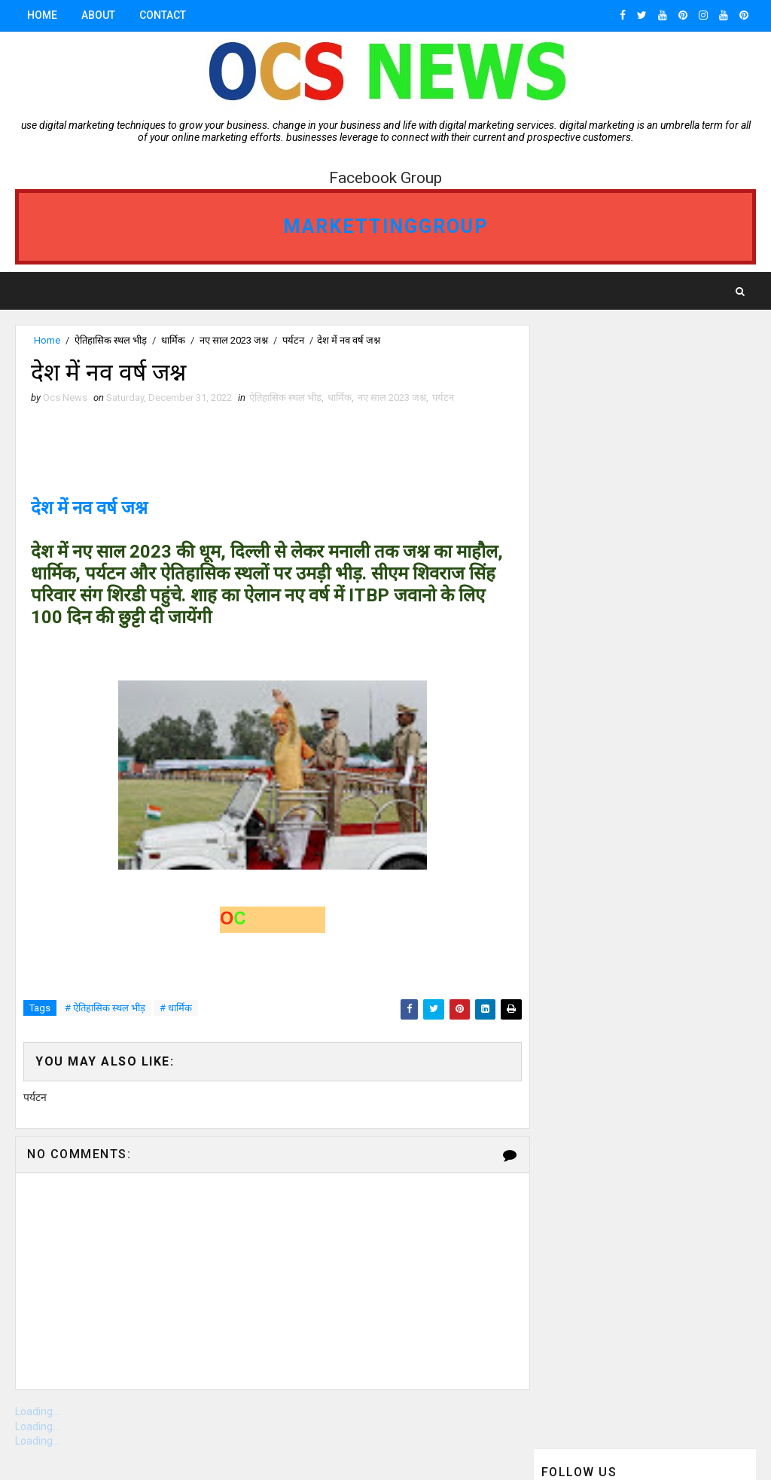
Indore (681, 675)
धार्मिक (173, 340)
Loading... (37, 1412)
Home (42, 15)
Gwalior (687, 728)
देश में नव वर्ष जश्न (89, 508)
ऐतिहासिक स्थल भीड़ (111, 340)
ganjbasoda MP (584, 675)
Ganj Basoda (656, 649)
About (98, 15)
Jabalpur (570, 781)
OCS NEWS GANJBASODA (600, 702)
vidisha (648, 781)
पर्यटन (293, 340)
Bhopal (565, 649)
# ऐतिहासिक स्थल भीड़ (105, 1008)
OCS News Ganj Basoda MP (609, 755)
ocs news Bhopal (588, 728)
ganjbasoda (654, 623)
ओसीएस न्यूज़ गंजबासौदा (586, 807)
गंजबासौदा (565, 623)
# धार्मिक (176, 1008)
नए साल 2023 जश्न (234, 340)
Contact (162, 15)
